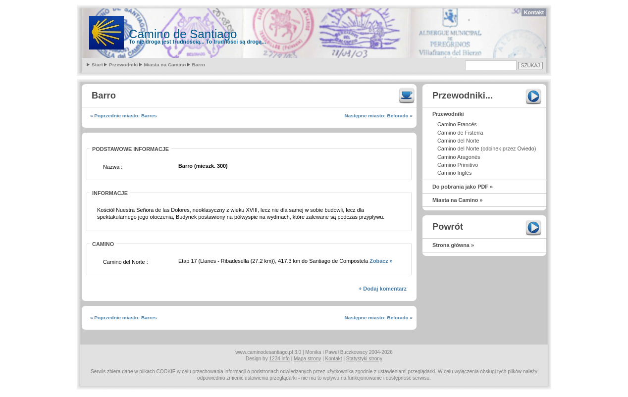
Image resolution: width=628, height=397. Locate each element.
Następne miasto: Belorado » (379, 115)
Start (97, 64)
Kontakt (534, 12)
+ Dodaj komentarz (383, 289)
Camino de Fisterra (460, 133)
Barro (199, 64)
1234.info (279, 358)
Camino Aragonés (458, 157)
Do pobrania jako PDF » (462, 187)
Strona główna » (453, 245)
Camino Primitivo (457, 165)
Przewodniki (123, 64)
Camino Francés (457, 124)
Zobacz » (381, 261)
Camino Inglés (454, 173)
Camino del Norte (458, 141)
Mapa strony (307, 358)
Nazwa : (112, 167)
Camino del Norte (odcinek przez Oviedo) (486, 148)
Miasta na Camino (165, 64)
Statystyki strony (364, 358)
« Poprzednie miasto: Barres (123, 115)
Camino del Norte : (125, 262)
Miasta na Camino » (457, 200)
